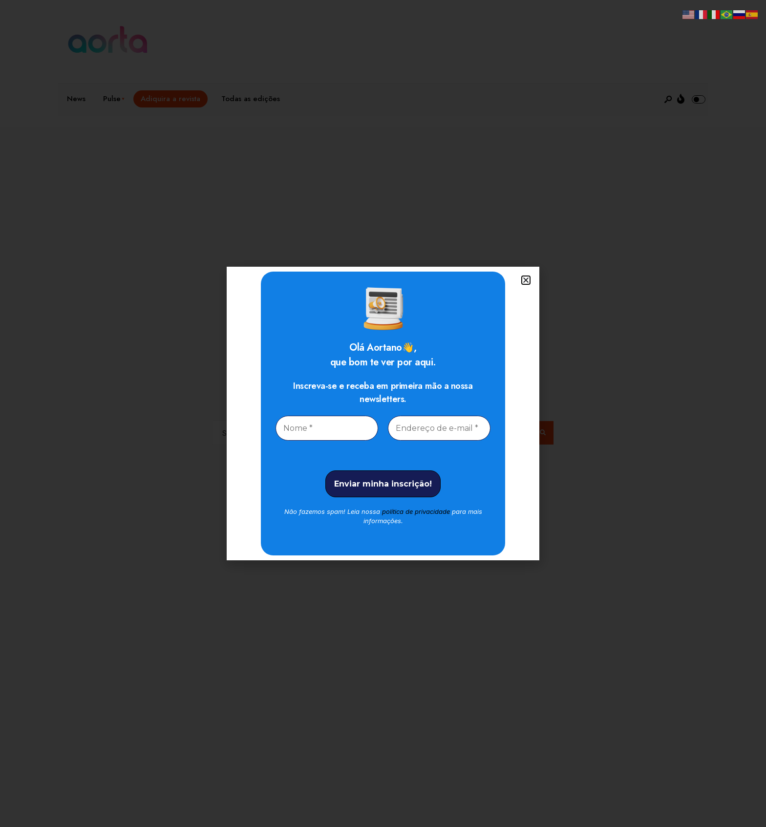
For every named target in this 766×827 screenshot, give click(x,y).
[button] (526, 280)
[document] (383, 413)
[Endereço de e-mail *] (439, 428)
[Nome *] (327, 428)
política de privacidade (416, 511)
